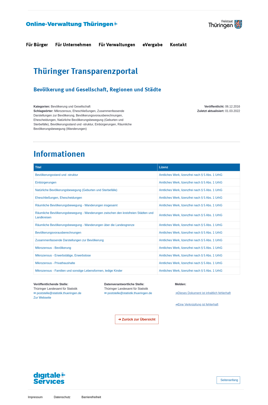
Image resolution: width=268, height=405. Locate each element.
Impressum (35, 397)
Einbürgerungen (45, 182)
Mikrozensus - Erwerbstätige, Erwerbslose (63, 255)
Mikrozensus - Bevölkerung (53, 247)
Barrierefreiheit (91, 397)
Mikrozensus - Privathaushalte (55, 263)
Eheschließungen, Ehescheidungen (58, 197)
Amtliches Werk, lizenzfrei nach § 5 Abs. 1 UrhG (190, 174)
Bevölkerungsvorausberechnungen (58, 232)
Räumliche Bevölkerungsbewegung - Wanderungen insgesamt (76, 205)
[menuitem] (37, 45)
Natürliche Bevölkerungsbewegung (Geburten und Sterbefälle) (76, 190)
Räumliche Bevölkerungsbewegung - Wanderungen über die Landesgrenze (84, 225)
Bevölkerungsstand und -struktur (56, 174)
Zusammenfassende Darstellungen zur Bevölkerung (69, 240)
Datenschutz (62, 397)
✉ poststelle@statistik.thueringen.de (57, 293)
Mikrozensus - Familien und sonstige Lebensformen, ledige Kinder (78, 270)
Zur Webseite (42, 297)
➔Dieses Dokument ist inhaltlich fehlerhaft (203, 293)
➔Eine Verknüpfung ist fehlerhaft (196, 304)
